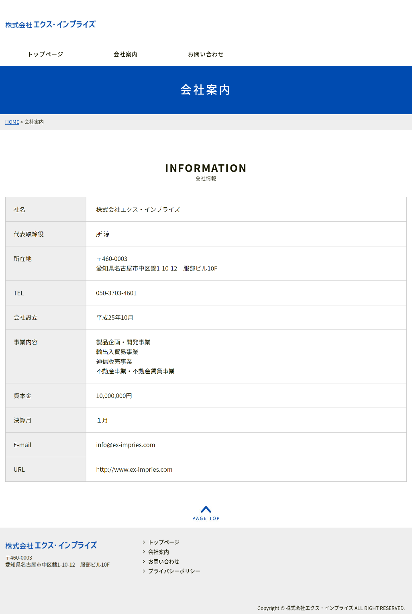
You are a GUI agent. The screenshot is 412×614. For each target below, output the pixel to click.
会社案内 (126, 54)
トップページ (45, 54)
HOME (12, 121)
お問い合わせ (206, 54)
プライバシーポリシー (174, 571)
